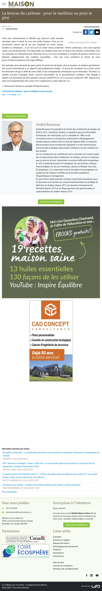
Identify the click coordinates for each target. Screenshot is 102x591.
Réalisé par (86, 586)
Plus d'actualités (9, 492)
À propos (57, 537)
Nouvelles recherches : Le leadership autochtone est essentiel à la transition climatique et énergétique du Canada (51, 454)
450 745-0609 (11, 508)
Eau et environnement (91, 27)
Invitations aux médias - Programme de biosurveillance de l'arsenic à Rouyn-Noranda (41, 485)
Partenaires (58, 553)
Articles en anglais (61, 540)
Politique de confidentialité (65, 569)
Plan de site (58, 562)
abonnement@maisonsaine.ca (18, 512)
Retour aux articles (15, 116)
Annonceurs (58, 556)
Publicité (57, 549)
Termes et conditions (63, 566)
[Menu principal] (4, 4)
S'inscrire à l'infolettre (51, 202)
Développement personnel (65, 546)
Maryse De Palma (61, 543)
